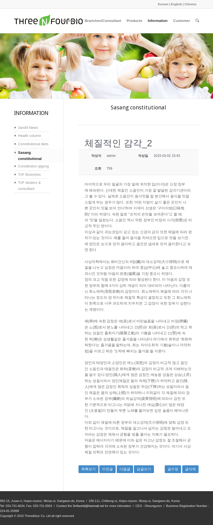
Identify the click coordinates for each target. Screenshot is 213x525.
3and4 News (28, 127)
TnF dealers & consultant (29, 185)
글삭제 (190, 469)
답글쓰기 (144, 469)
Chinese (190, 4)
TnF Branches (29, 174)
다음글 (125, 469)
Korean (163, 4)
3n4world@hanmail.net (88, 506)
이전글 (107, 469)
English (176, 4)
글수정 (173, 469)
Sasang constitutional (30, 155)
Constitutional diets (33, 144)
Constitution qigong (33, 166)
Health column (29, 136)
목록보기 (88, 469)
